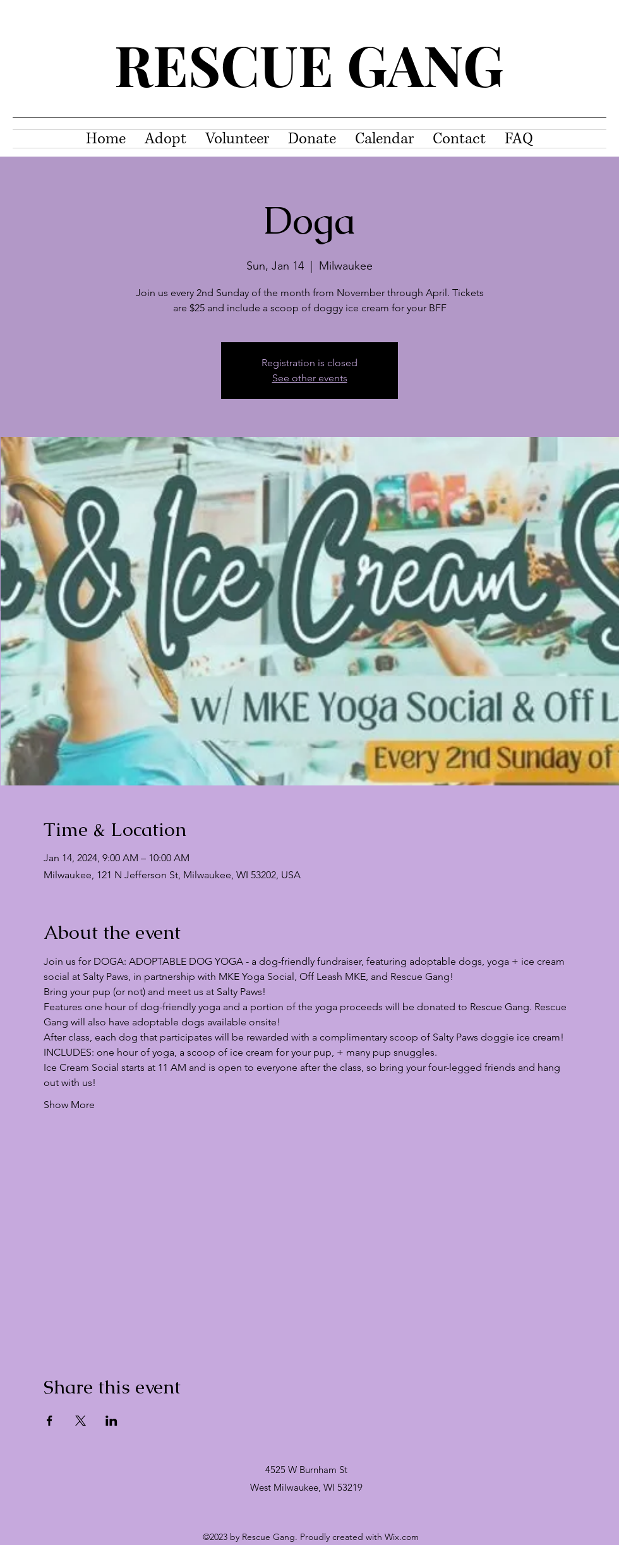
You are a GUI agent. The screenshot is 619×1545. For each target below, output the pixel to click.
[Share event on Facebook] (50, 1421)
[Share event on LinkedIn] (111, 1421)
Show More (69, 1105)
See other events (309, 378)
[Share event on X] (81, 1421)
